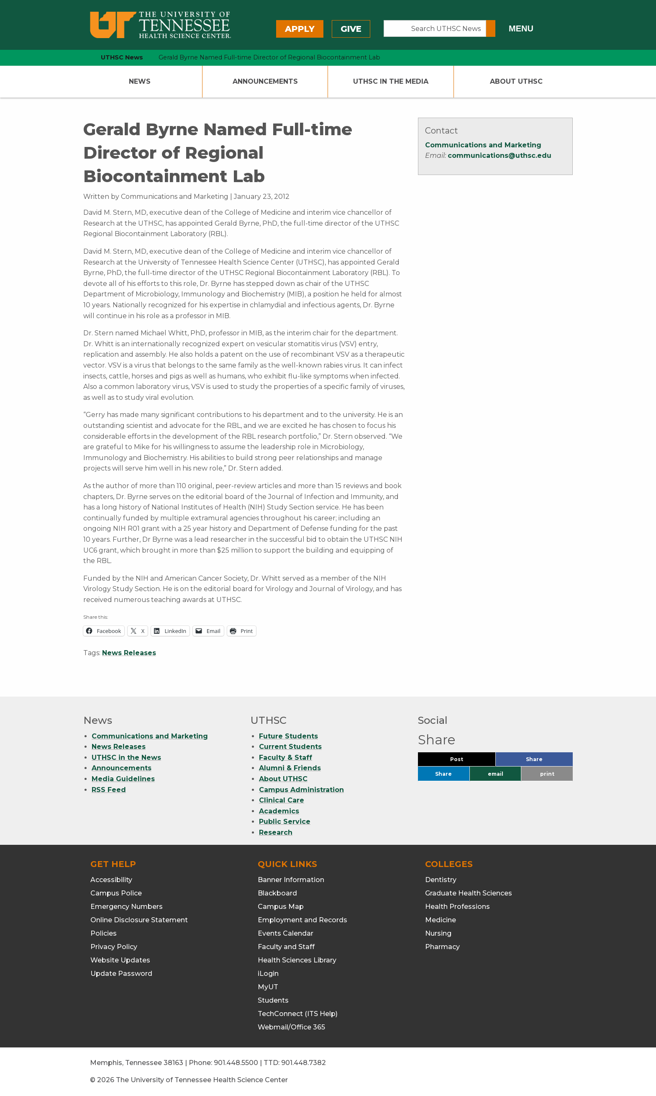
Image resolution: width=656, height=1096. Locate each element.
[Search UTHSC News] (435, 28)
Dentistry (440, 880)
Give (351, 29)
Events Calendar (285, 933)
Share (548, 761)
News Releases (129, 653)
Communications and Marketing (483, 145)
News (140, 81)
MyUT (268, 987)
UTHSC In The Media (390, 81)
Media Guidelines (123, 779)
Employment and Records (302, 920)
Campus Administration (301, 790)
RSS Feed (109, 790)
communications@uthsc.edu (499, 156)
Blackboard (277, 893)
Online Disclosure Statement (139, 920)
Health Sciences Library (297, 960)
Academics (279, 811)
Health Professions (457, 907)
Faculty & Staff (285, 758)
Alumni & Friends (290, 768)
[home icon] (81, 57)
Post (466, 761)
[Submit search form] (490, 28)
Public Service (284, 822)
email (495, 774)
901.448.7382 (303, 1063)
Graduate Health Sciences (468, 893)
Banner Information (291, 880)
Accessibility (111, 880)
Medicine (440, 920)
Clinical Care (281, 800)
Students (273, 1000)
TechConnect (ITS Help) (298, 1014)
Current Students (290, 747)
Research (275, 832)
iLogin (268, 974)
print (547, 774)
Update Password (121, 974)
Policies (103, 933)
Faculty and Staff (286, 947)
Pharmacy (442, 947)
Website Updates (120, 960)
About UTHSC (516, 81)
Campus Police (116, 893)
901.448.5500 (236, 1063)
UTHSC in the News (126, 758)
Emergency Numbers (126, 907)
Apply (300, 29)
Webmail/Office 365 (291, 1027)
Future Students (288, 736)
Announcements (265, 81)
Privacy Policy (113, 947)
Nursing (438, 933)
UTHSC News (122, 57)
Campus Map (281, 907)
